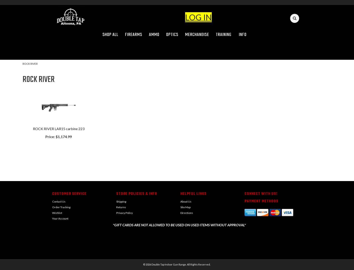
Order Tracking (61, 207)
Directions (186, 213)
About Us (185, 201)
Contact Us (58, 201)
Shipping (121, 201)
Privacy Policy (124, 213)
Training (223, 34)
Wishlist (57, 213)
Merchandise (197, 34)
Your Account (60, 218)
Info (244, 34)
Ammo (154, 34)
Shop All (110, 34)
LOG (193, 17)
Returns (121, 207)
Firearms (133, 34)
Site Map (185, 207)
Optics (172, 34)
